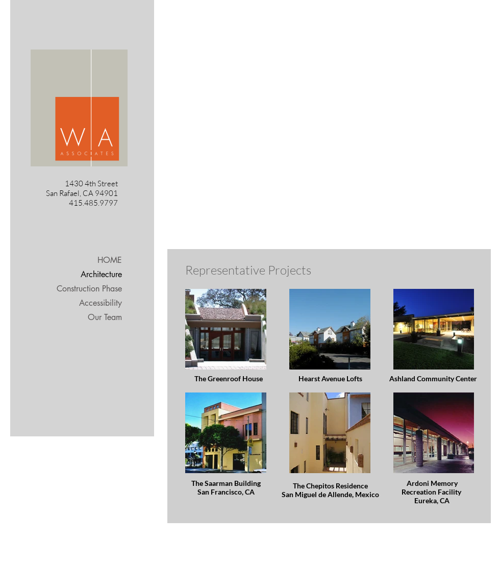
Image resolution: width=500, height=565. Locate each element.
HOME (109, 260)
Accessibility (100, 303)
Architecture (101, 274)
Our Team (105, 317)
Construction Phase (89, 288)
